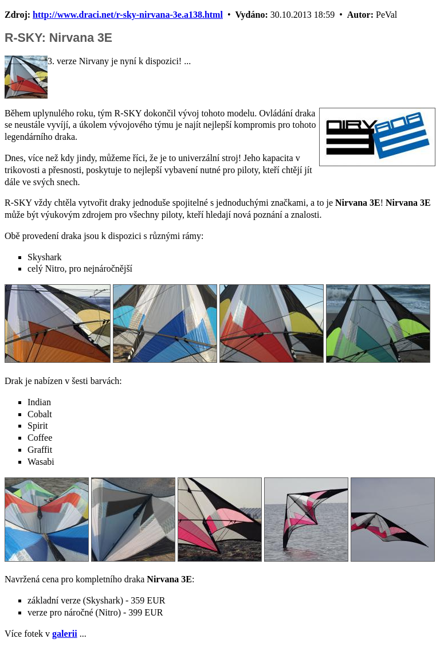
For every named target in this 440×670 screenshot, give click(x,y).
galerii (64, 633)
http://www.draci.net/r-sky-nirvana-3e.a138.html (128, 14)
